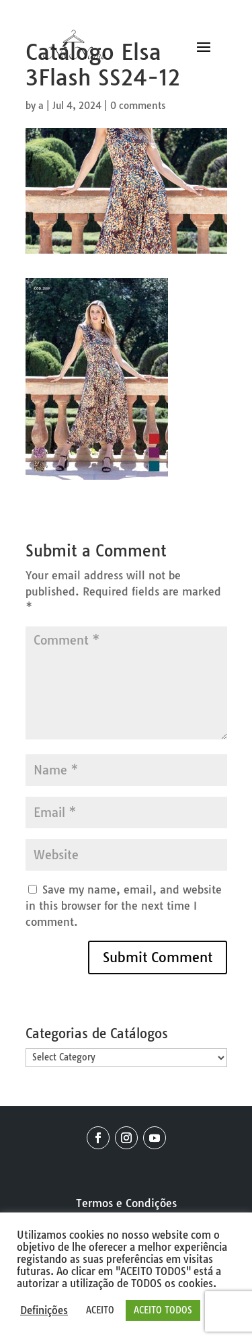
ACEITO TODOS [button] (163, 1310)
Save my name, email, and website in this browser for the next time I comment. (124, 906)
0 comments (137, 106)
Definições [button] (44, 1311)
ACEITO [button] (100, 1310)
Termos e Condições (126, 1203)
